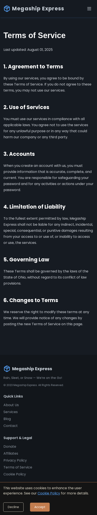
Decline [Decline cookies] (13, 507)
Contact (10, 425)
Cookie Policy (14, 474)
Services (10, 411)
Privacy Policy (15, 460)
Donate (9, 446)
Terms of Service (17, 467)
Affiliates (10, 453)
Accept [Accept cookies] (39, 507)
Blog (7, 418)
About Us (11, 404)
